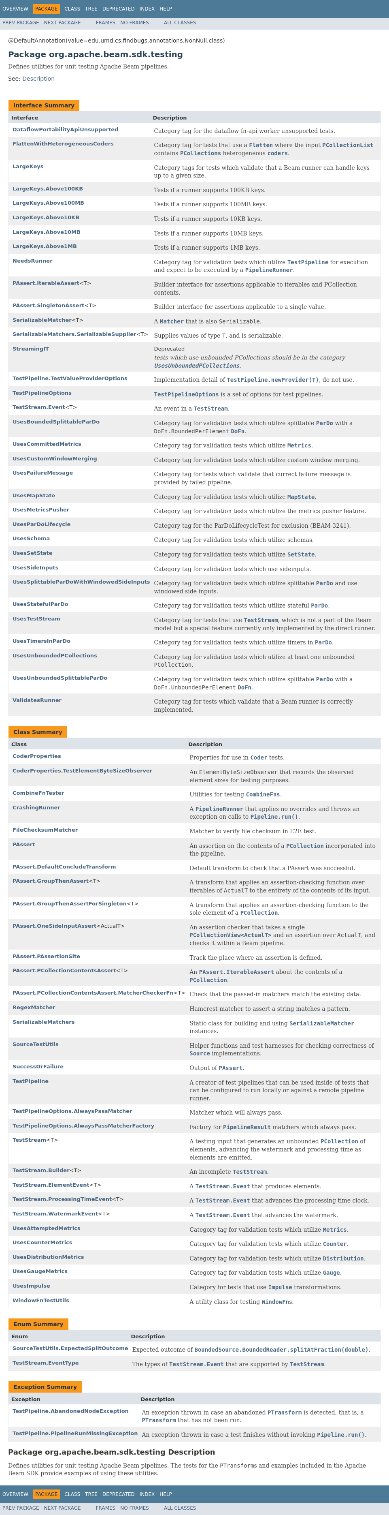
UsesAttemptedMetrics (47, 1228)
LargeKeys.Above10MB (47, 232)
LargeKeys (28, 166)
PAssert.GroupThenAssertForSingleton (70, 904)
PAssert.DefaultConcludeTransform (64, 867)
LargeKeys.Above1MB (45, 246)
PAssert (24, 844)
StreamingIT (31, 349)
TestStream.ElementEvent (51, 1185)
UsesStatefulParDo (40, 604)
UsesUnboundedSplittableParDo (60, 678)
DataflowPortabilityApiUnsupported (65, 129)
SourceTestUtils (36, 1044)
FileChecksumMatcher (45, 830)
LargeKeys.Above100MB (48, 203)
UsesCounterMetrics (42, 1242)
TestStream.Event (39, 407)
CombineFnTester (38, 793)
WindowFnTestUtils (41, 1300)
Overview (15, 9)
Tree (91, 9)
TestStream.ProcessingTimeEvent (62, 1199)
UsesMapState (34, 495)
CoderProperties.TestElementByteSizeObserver (82, 771)
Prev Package (20, 23)
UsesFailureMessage (43, 473)
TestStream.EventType (46, 1363)
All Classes (180, 23)
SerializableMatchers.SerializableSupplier (74, 334)
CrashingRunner (36, 808)
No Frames (134, 23)
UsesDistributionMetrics (48, 1257)
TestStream (29, 1140)
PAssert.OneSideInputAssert (54, 926)
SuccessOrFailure (38, 1066)
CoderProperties (37, 756)
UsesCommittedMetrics (47, 444)
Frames (106, 23)
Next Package (62, 23)
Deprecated (118, 9)
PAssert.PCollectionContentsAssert (64, 970)
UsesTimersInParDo (41, 641)
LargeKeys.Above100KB (48, 189)
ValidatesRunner (37, 700)
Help (165, 9)
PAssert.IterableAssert (46, 283)
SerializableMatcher (42, 320)
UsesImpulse (31, 1286)
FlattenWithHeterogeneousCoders (63, 144)
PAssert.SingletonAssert (48, 305)
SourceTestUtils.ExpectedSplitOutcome (70, 1348)
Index (147, 9)
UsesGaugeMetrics (40, 1271)
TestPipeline (31, 1081)
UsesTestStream (36, 619)
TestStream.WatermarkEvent (55, 1214)
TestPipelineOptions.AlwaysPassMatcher (72, 1111)
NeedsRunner (33, 261)
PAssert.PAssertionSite (46, 956)
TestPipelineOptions (42, 393)
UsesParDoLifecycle (41, 524)
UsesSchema (31, 538)
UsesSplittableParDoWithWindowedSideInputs (81, 582)
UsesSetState (33, 553)
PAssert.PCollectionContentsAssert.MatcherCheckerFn (93, 993)
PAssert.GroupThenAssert (51, 881)
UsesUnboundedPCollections (55, 656)
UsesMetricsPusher (41, 510)
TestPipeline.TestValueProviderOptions (70, 378)
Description (38, 78)
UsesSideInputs (35, 568)
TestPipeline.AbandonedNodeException (71, 1411)
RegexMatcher (34, 1007)
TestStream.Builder (41, 1170)
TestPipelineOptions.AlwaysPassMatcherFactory (83, 1126)
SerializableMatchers (44, 1022)
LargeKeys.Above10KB (46, 217)
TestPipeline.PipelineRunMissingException (75, 1433)
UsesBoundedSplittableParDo (56, 422)
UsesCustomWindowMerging (55, 459)
